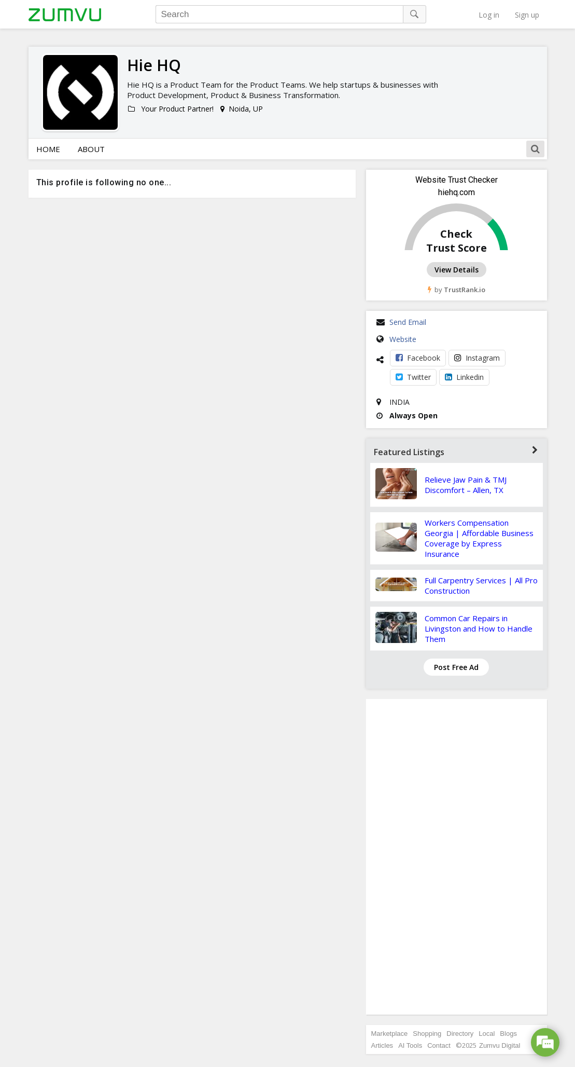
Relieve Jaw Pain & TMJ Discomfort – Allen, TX (466, 484)
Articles (382, 1045)
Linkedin (464, 377)
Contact (439, 1045)
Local (487, 1033)
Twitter (413, 377)
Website (402, 339)
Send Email (407, 322)
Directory (459, 1033)
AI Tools (410, 1045)
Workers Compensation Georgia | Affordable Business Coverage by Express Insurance (479, 538)
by (456, 289)
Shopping (427, 1033)
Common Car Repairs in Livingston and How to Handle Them (478, 628)
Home (48, 149)
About (91, 149)
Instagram (477, 358)
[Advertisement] (456, 857)
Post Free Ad (456, 667)
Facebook (418, 358)
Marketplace (389, 1033)
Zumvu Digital (499, 1045)
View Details (456, 270)
